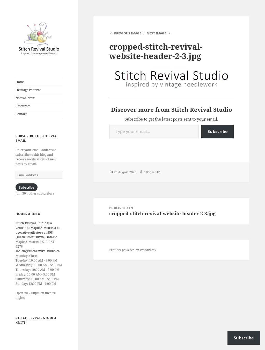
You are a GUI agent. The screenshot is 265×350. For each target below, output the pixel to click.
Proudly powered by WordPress (132, 250)
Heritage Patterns (28, 90)
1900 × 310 (152, 172)
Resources (23, 106)
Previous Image (127, 33)
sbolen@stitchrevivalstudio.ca (38, 251)
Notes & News (25, 98)
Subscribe (26, 187)
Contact (21, 114)
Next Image (156, 33)
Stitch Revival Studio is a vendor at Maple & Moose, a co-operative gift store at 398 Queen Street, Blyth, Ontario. (38, 230)
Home (20, 82)
